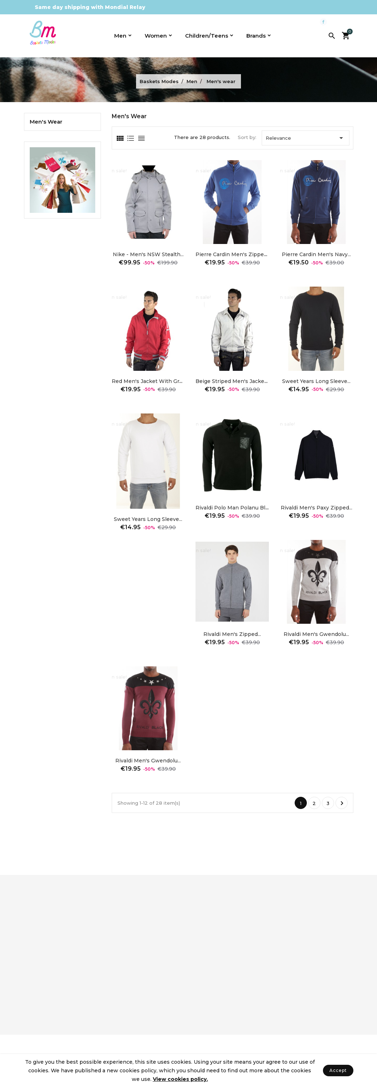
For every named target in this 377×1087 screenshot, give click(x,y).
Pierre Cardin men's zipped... (232, 254)
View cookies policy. (180, 1079)
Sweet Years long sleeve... (316, 381)
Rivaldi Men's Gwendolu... (316, 634)
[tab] (120, 138)
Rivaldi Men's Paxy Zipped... (316, 507)
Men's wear (46, 122)
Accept (338, 1070)
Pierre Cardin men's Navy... (316, 254)
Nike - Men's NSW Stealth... (148, 254)
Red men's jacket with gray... (150, 381)
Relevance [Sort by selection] (305, 138)
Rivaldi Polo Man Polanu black (234, 507)
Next (342, 803)
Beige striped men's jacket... (232, 381)
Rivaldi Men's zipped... (232, 634)
